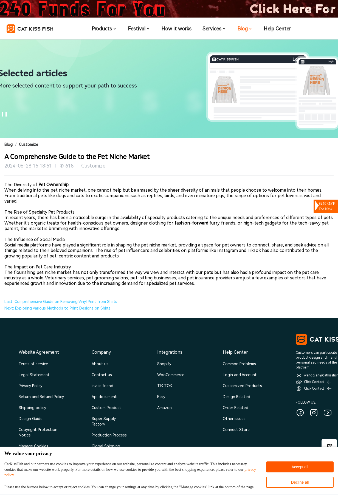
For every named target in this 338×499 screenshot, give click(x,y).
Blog (245, 29)
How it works (176, 29)
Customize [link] (28, 144)
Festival (139, 29)
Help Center (277, 29)
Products (104, 29)
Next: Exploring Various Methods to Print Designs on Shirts (57, 308)
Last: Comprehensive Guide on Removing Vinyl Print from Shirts (60, 301)
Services (214, 29)
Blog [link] (8, 144)
